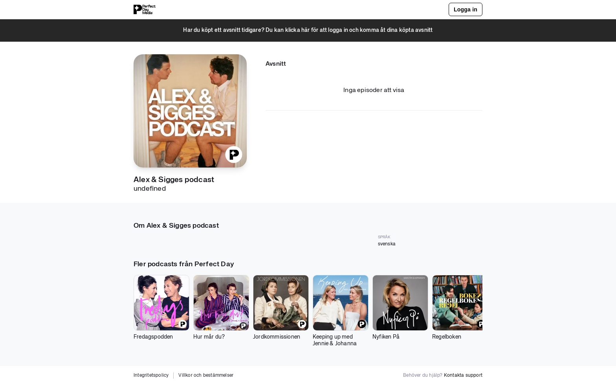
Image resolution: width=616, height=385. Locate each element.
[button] (308, 30)
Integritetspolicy (151, 375)
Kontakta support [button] (463, 375)
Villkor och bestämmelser (205, 375)
